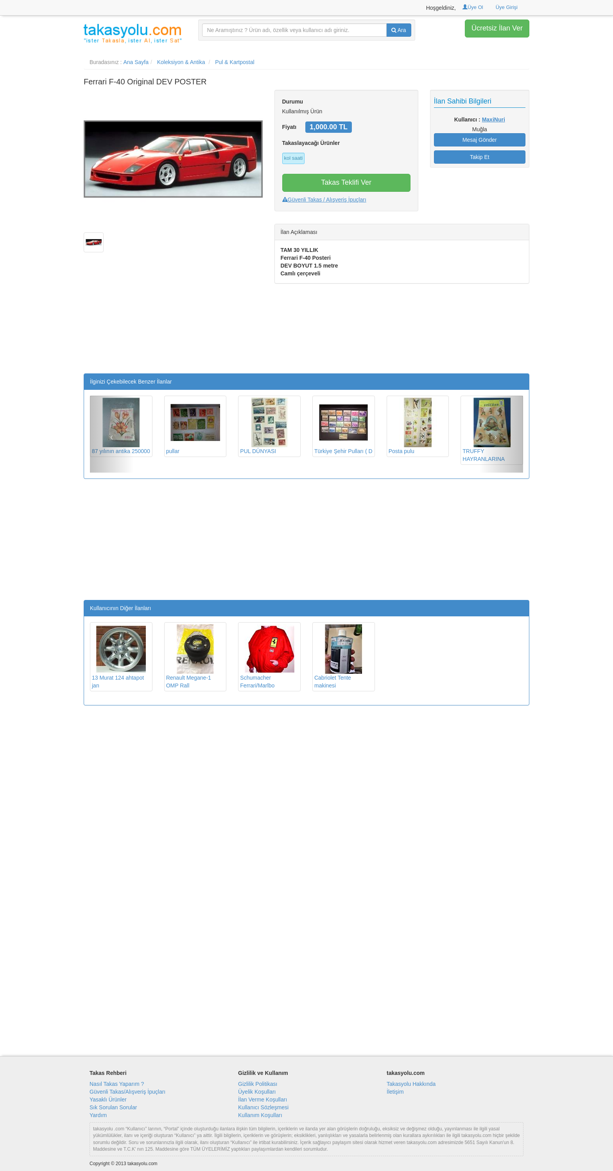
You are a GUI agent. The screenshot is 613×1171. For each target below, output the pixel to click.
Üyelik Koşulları (257, 1092)
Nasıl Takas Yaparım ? (117, 1084)
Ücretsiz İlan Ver (497, 28)
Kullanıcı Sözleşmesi (263, 1107)
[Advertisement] (173, 318)
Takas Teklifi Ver (346, 182)
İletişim (395, 1092)
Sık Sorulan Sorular (113, 1107)
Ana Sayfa (136, 62)
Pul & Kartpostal (234, 62)
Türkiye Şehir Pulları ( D (343, 426)
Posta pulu (416, 426)
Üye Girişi (507, 7)
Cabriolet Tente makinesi (341, 656)
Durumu (292, 101)
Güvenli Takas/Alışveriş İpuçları (127, 1092)
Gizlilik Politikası (257, 1084)
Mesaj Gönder (479, 140)
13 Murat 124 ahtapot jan (119, 656)
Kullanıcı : (479, 119)
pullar (193, 426)
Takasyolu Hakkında (411, 1084)
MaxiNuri (493, 119)
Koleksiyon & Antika (181, 62)
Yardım (98, 1115)
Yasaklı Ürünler (108, 1099)
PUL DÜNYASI (267, 426)
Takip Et (479, 157)
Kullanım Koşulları (260, 1115)
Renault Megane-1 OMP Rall (193, 656)
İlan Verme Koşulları (262, 1099)
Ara (398, 30)
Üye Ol (472, 7)
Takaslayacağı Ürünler (311, 143)
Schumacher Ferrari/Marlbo (267, 656)
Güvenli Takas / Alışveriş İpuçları (324, 199)
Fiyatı (289, 127)
